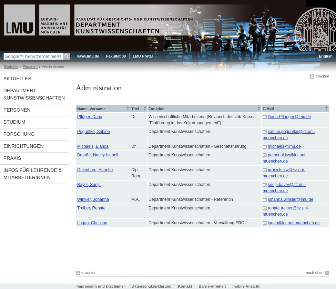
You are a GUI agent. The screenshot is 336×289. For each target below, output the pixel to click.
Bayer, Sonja (89, 184)
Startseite (11, 67)
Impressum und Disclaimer (101, 286)
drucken (322, 76)
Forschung (18, 134)
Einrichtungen (23, 146)
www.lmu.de (88, 56)
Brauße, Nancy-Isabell (97, 155)
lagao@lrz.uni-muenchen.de (293, 222)
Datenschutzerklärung (152, 286)
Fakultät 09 (116, 56)
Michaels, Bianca (93, 146)
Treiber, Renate (91, 208)
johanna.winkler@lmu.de (290, 199)
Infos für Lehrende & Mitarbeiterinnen (32, 173)
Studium (14, 122)
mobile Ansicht (245, 286)
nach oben (315, 272)
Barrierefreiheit (212, 286)
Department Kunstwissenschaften (34, 94)
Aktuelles (17, 78)
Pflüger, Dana (89, 116)
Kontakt (185, 286)
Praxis (12, 158)
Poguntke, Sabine (93, 131)
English (326, 56)
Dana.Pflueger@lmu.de (289, 116)
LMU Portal (143, 56)
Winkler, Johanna (93, 199)
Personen (30, 67)
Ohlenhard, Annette (95, 169)
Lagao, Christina (92, 222)
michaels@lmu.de (284, 146)
